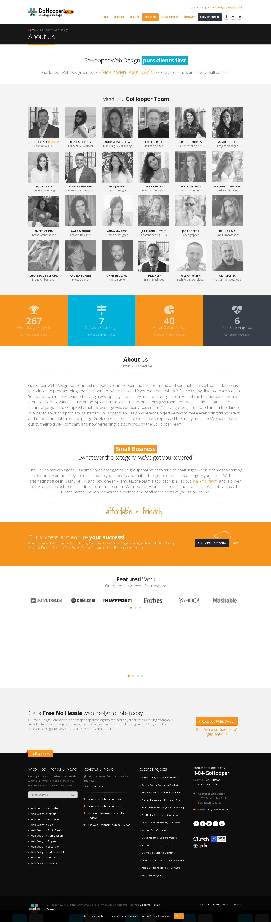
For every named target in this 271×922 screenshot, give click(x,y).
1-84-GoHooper (211, 772)
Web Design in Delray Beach (46, 857)
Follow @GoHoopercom (227, 7)
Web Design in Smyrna (43, 841)
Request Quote (209, 17)
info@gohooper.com (217, 809)
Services (119, 17)
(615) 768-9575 (213, 780)
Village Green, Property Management (161, 777)
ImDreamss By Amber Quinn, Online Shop (163, 807)
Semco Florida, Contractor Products (160, 785)
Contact (189, 17)
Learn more (164, 918)
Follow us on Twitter (93, 786)
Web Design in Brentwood (45, 819)
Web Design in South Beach (46, 830)
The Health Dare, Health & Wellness (160, 815)
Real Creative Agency (152, 875)
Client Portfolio (212, 543)
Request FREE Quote (217, 721)
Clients (134, 17)
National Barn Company (154, 830)
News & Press (169, 17)
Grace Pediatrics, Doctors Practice (159, 837)
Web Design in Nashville (44, 808)
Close (179, 918)
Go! (73, 794)
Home (105, 17)
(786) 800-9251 (209, 784)
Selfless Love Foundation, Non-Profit (161, 822)
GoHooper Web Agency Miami (105, 806)
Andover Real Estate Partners (156, 845)
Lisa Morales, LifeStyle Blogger (157, 852)
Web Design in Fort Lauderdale (48, 852)
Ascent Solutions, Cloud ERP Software (161, 867)
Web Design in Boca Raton (45, 846)
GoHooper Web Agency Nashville (106, 799)
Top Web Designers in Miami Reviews (109, 824)
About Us (150, 17)
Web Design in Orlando (44, 863)
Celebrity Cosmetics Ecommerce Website (163, 860)
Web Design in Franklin (43, 814)
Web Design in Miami (42, 824)
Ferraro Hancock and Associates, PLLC (161, 800)
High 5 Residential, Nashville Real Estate (161, 792)
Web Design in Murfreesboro (47, 835)
